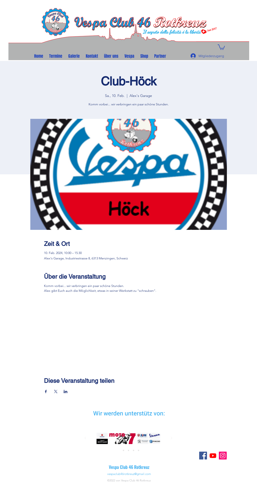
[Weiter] (171, 438)
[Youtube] (213, 455)
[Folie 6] (138, 450)
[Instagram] (223, 455)
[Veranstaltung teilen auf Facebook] (46, 391)
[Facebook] (203, 455)
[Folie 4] (128, 450)
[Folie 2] (118, 450)
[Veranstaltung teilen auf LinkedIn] (65, 391)
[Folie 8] (133, 450)
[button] (221, 47)
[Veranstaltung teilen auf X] (56, 391)
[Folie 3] (123, 450)
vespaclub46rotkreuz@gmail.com (129, 474)
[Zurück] (85, 438)
